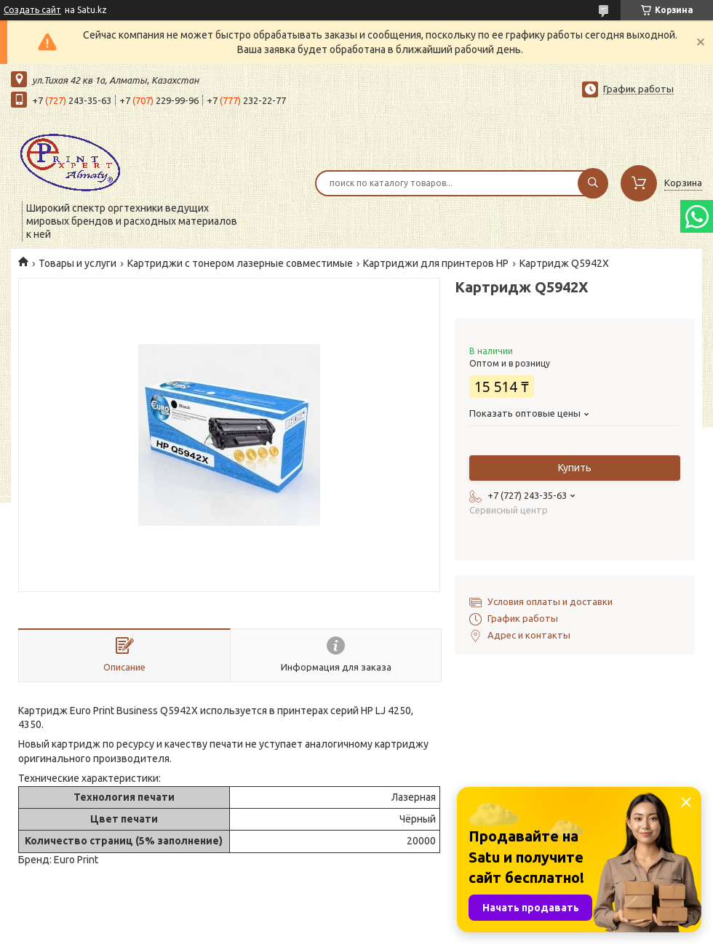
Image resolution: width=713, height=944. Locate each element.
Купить (574, 467)
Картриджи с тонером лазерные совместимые (240, 263)
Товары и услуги (77, 263)
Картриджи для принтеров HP (436, 263)
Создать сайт (32, 10)
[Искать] (593, 183)
